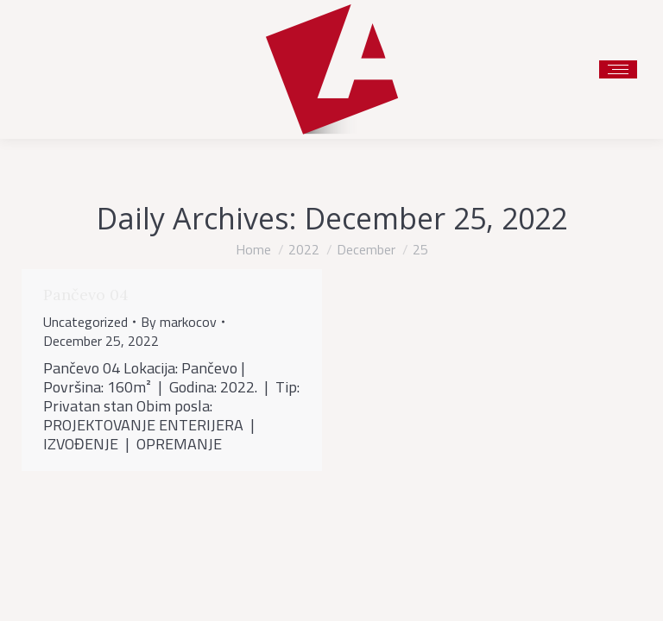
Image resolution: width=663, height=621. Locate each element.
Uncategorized (85, 321)
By (179, 321)
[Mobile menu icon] (618, 69)
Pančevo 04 (86, 294)
